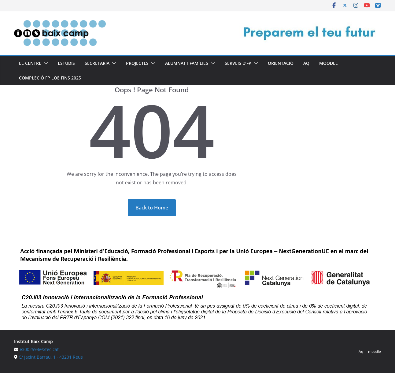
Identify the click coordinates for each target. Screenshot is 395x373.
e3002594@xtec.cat (39, 349)
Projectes (137, 63)
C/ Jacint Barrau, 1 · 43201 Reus (51, 357)
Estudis (66, 63)
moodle (328, 63)
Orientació (280, 63)
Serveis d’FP (238, 63)
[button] (44, 63)
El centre (30, 63)
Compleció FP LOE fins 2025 (50, 78)
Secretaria (97, 63)
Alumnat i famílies (186, 63)
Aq (306, 63)
